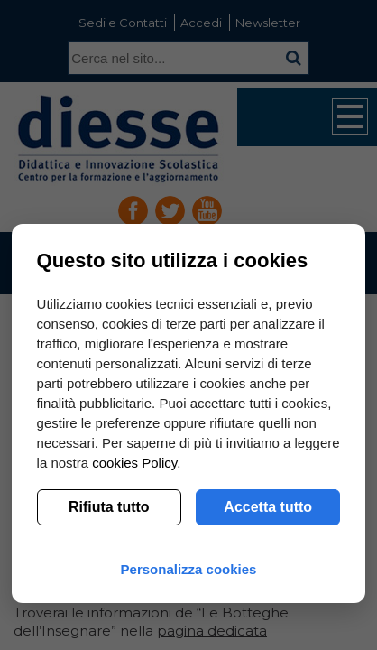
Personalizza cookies (189, 569)
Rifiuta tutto (109, 507)
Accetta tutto (268, 507)
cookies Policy (134, 462)
